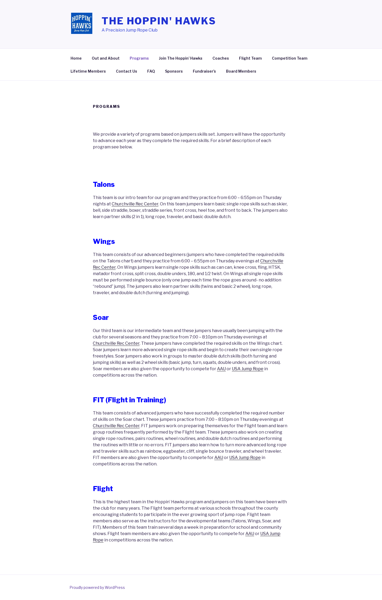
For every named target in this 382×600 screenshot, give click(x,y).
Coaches (220, 58)
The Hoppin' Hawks (159, 21)
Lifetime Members (88, 71)
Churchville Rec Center (135, 203)
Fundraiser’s (204, 71)
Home (76, 58)
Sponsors (174, 71)
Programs (139, 58)
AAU (221, 368)
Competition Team (289, 58)
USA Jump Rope (247, 368)
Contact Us (126, 71)
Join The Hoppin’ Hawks (180, 58)
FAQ (151, 71)
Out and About (106, 58)
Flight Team (250, 58)
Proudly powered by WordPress (97, 587)
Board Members (241, 71)
